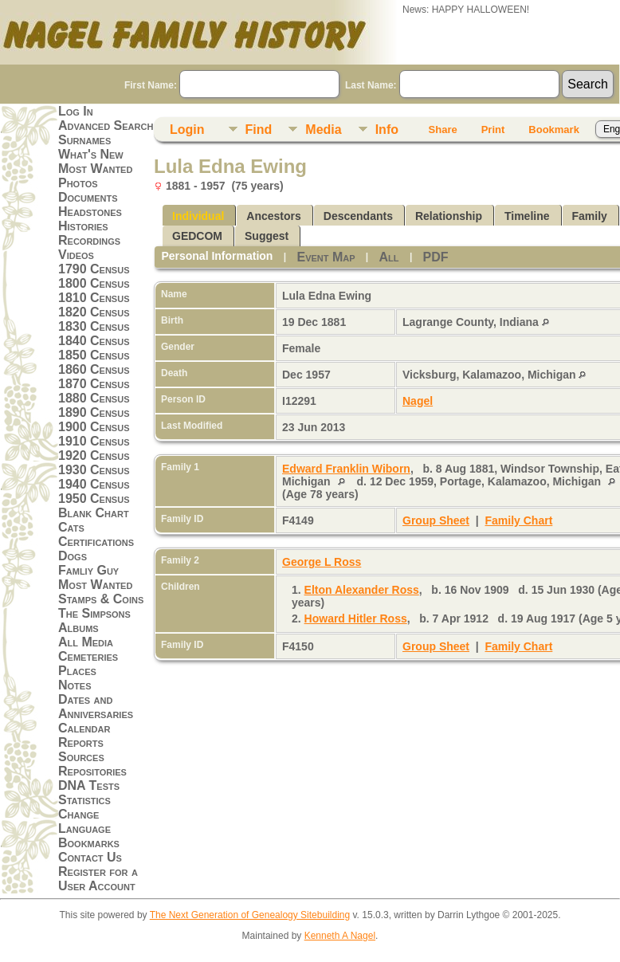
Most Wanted (95, 168)
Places (77, 670)
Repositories (92, 771)
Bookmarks (89, 843)
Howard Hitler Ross (355, 618)
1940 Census (94, 484)
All (389, 257)
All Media (85, 642)
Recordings (89, 240)
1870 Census (94, 384)
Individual (198, 216)
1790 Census (94, 269)
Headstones (90, 211)
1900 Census (94, 427)
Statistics (84, 800)
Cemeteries (88, 656)
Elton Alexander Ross (361, 589)
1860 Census (94, 369)
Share (443, 129)
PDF (436, 257)
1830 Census (94, 326)
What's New (91, 154)
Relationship (448, 216)
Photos (78, 183)
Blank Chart (93, 513)
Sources (81, 757)
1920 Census (94, 455)
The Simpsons (94, 613)
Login (187, 129)
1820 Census (94, 312)
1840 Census (94, 340)
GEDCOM (197, 236)
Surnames (84, 140)
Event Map (325, 257)
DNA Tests (89, 785)
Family (589, 216)
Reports (81, 742)
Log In (75, 111)
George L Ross (321, 562)
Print (493, 129)
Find (259, 129)
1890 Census (94, 412)
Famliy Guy (88, 570)
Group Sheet (435, 520)
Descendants (358, 216)
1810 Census (94, 297)
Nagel (417, 401)
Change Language (84, 821)
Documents (88, 197)
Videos (76, 254)
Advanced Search (105, 125)
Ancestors (273, 216)
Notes (75, 685)
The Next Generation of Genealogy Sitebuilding (250, 915)
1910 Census (94, 441)
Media (323, 129)
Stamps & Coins (100, 599)
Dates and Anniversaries (95, 707)
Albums (78, 627)
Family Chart (519, 520)
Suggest (266, 236)
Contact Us (90, 857)
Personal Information (217, 255)
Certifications (96, 541)
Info (386, 129)
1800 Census (94, 283)
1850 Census (94, 355)
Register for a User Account (98, 879)
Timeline (527, 216)
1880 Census (94, 398)
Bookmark (553, 129)
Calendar (84, 728)
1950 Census (94, 498)
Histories (83, 226)
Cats (71, 527)
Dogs (72, 556)
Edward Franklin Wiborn (346, 468)
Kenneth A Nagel (339, 935)
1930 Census (94, 470)
